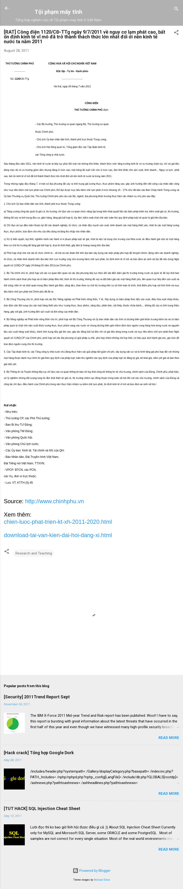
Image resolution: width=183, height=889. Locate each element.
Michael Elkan (102, 879)
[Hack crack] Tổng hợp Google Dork (39, 752)
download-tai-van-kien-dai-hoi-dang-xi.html (58, 535)
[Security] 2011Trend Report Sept (37, 696)
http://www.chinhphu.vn (54, 501)
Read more (168, 738)
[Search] (176, 9)
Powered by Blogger (92, 870)
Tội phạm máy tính (58, 12)
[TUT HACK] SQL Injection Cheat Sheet (42, 808)
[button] (176, 33)
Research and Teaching (33, 553)
